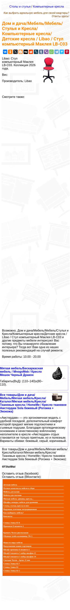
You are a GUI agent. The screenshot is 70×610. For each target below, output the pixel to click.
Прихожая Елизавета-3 (13, 526)
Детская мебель (10, 485)
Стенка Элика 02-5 (11, 571)
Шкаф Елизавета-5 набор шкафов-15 (19, 553)
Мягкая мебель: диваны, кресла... (18, 499)
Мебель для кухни (11, 492)
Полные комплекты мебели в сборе (19, 488)
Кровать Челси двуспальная (15, 533)
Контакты (7, 516)
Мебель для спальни (12, 495)
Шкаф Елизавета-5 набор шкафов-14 (19, 557)
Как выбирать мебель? (13, 513)
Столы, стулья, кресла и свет (16, 506)
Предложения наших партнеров (17, 546)
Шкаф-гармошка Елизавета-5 (16, 550)
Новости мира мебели (12, 543)
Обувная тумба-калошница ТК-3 (17, 536)
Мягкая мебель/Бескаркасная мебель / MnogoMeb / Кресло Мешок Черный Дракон (21, 372)
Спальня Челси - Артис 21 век (16, 560)
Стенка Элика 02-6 (11, 523)
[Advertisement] (35, 212)
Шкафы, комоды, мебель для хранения (20, 502)
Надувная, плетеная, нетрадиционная (20, 509)
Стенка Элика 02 (10, 567)
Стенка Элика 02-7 (11, 564)
